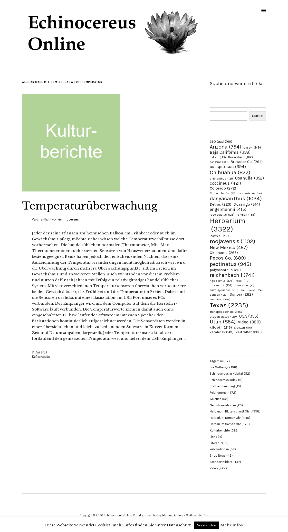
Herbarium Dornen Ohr (225, 418)
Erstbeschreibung (222, 386)
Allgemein (217, 361)
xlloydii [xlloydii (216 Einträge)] (221, 327)
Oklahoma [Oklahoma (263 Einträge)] (224, 252)
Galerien (215, 399)
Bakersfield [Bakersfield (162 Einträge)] (240, 157)
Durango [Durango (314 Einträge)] (246, 204)
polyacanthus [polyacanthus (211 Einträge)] (225, 270)
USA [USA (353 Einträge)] (248, 316)
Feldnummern (219, 392)
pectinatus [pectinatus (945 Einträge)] (230, 264)
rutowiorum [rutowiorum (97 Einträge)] (244, 285)
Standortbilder (220, 462)
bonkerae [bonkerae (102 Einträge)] (219, 162)
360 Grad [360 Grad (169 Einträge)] (221, 141)
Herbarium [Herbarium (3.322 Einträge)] (227, 225)
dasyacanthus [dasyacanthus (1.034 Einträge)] (236, 198)
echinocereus (68, 219)
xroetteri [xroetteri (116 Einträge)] (243, 327)
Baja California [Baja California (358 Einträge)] (230, 152)
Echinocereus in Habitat (226, 373)
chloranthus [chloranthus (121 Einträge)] (221, 178)
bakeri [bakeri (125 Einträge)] (218, 157)
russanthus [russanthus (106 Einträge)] (221, 285)
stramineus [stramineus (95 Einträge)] (220, 299)
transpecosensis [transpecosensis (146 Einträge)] (226, 311)
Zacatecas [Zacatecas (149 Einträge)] (221, 332)
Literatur (215, 443)
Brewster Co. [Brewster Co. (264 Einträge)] (246, 161)
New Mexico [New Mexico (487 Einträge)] (229, 247)
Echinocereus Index (223, 380)
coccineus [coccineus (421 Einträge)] (225, 183)
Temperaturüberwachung (90, 206)
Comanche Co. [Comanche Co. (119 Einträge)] (223, 193)
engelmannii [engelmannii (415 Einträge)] (228, 209)
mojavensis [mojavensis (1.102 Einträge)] (232, 241)
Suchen (257, 116)
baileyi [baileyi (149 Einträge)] (252, 147)
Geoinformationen (223, 405)
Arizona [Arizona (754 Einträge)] (225, 147)
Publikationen (219, 449)
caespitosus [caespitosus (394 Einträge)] (228, 166)
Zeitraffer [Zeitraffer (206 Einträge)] (249, 332)
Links (213, 437)
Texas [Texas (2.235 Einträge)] (229, 305)
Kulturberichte (41, 356)
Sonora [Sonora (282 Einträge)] (241, 294)
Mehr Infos (231, 525)
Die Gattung (218, 367)
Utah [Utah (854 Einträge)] (223, 322)
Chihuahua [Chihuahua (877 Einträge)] (230, 172)
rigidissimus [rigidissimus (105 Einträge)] (221, 280)
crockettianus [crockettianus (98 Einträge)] (250, 193)
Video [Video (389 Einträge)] (249, 322)
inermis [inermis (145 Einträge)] (219, 236)
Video (214, 468)
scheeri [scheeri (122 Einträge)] (219, 294)
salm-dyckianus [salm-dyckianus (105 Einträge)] (224, 290)
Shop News (218, 455)
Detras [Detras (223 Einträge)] (220, 204)
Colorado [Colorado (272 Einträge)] (223, 188)
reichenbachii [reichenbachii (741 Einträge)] (232, 275)
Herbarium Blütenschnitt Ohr (230, 411)
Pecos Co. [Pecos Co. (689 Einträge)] (228, 258)
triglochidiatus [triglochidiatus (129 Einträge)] (223, 316)
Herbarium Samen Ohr (225, 424)
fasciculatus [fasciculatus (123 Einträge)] (222, 214)
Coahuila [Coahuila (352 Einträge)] (249, 178)
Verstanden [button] (206, 525)
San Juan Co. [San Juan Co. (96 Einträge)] (251, 290)
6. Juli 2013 (39, 352)
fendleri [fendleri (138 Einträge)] (246, 214)
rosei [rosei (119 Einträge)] (243, 280)
